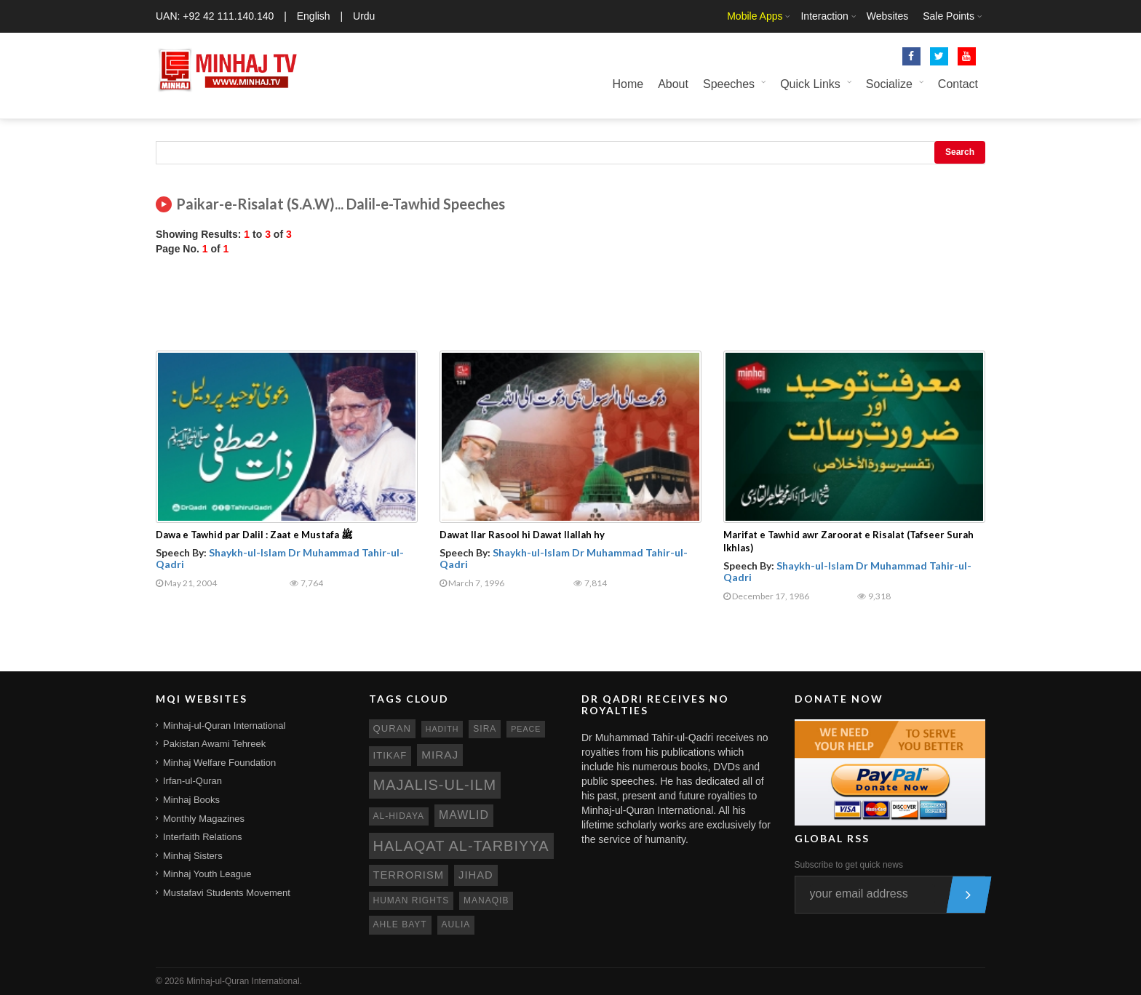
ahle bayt (400, 924)
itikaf (390, 755)
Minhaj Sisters (193, 855)
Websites (887, 16)
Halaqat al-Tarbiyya (461, 846)
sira (484, 729)
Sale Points (948, 16)
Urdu (364, 16)
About (673, 84)
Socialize (889, 84)
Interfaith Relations (202, 836)
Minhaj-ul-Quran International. (244, 981)
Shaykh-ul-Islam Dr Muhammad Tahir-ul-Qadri (280, 558)
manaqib (486, 900)
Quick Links (810, 84)
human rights (411, 900)
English (313, 16)
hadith (442, 728)
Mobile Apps (754, 16)
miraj (439, 754)
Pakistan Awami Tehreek (214, 743)
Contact (958, 84)
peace (526, 728)
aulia (456, 924)
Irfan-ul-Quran (192, 780)
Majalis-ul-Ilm (435, 785)
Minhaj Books (191, 799)
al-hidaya (399, 816)
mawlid (464, 815)
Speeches (729, 84)
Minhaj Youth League (207, 873)
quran (392, 728)
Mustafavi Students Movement (226, 892)
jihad (475, 875)
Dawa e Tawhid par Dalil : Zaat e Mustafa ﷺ (254, 534)
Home (627, 84)
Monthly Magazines (203, 818)
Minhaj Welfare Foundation (219, 762)
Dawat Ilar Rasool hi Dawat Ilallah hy (522, 534)
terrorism (409, 875)
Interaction (824, 16)
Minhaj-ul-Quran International (224, 725)
